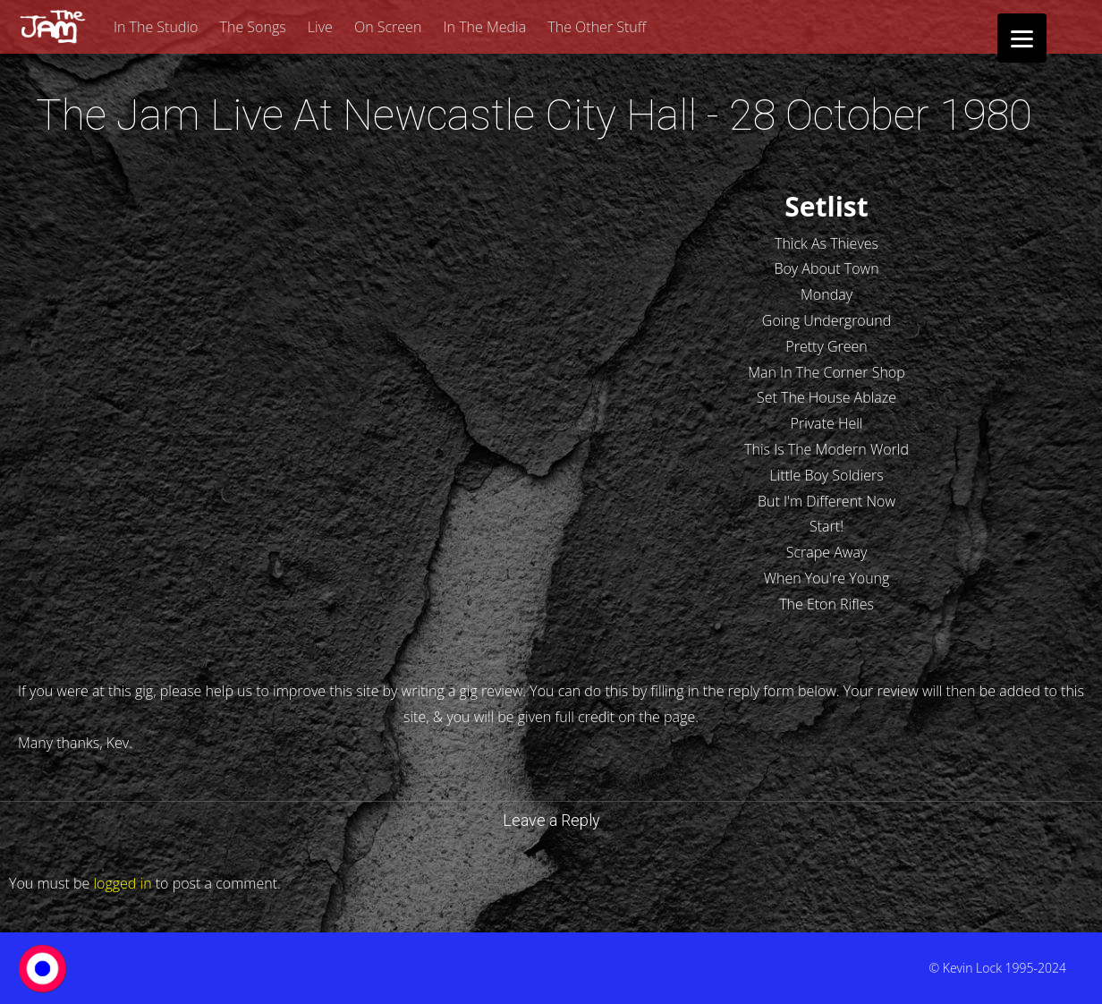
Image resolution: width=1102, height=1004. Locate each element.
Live (320, 27)
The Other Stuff (596, 27)
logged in (122, 883)
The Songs (253, 27)
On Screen (387, 27)
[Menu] (1022, 38)
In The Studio (156, 27)
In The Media (485, 27)
